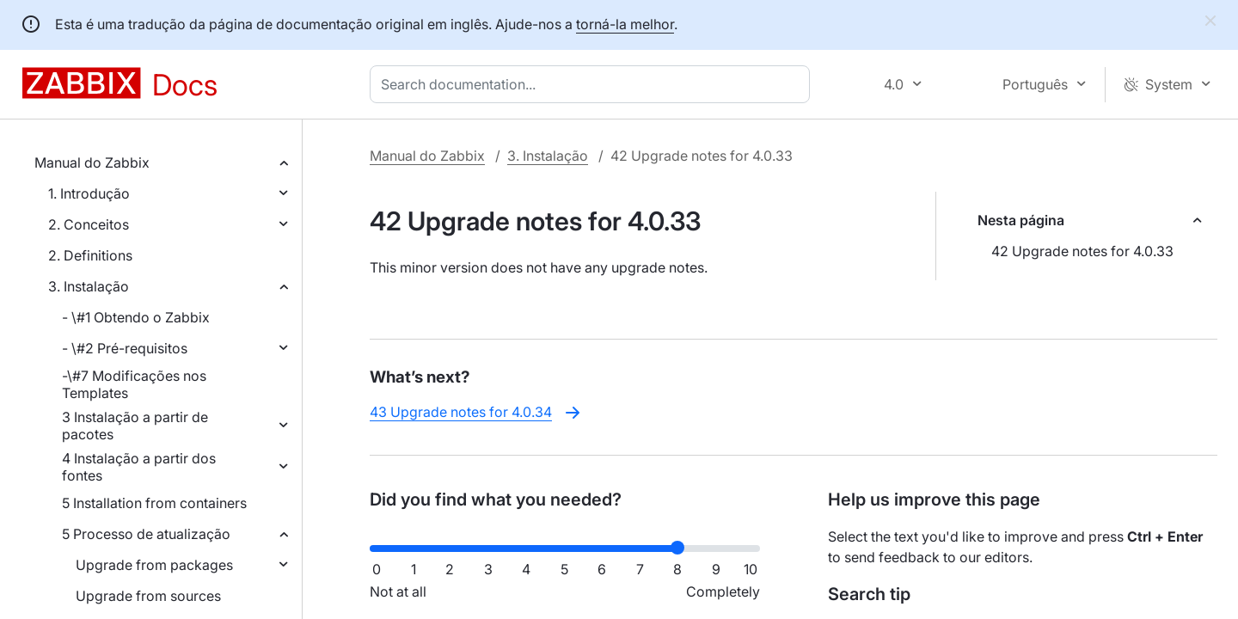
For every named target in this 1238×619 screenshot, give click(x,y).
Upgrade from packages (154, 564)
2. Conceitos (88, 224)
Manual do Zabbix (92, 162)
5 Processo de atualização (146, 533)
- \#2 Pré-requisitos (124, 348)
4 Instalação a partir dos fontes (139, 467)
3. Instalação (88, 286)
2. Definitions (90, 255)
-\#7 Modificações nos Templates (134, 384)
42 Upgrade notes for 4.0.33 (1082, 251)
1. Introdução (89, 193)
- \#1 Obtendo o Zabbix (136, 317)
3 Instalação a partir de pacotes (135, 425)
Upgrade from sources (148, 595)
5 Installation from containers (154, 503)
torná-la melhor (625, 24)
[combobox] (593, 84)
